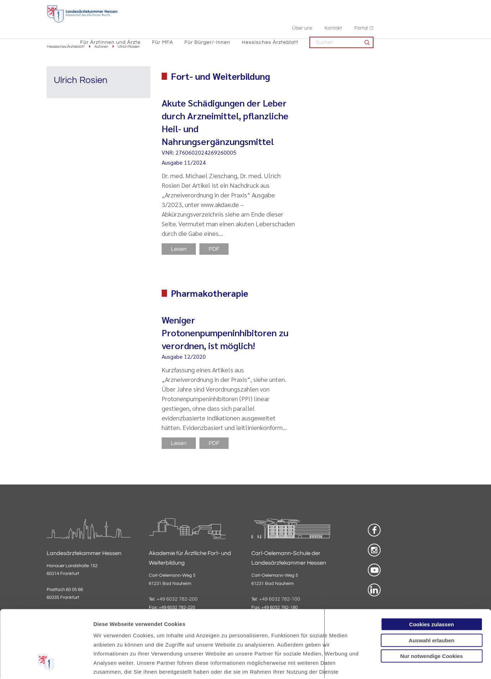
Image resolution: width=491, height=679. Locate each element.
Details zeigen (379, 665)
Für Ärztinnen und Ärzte (181, 21)
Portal (432, 7)
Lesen (179, 249)
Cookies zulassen (431, 567)
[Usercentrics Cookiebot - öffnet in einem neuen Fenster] (46, 665)
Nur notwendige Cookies (431, 598)
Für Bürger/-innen (279, 21)
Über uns (373, 7)
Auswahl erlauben (431, 582)
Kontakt (404, 7)
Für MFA (233, 21)
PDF (214, 249)
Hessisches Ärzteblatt (341, 21)
